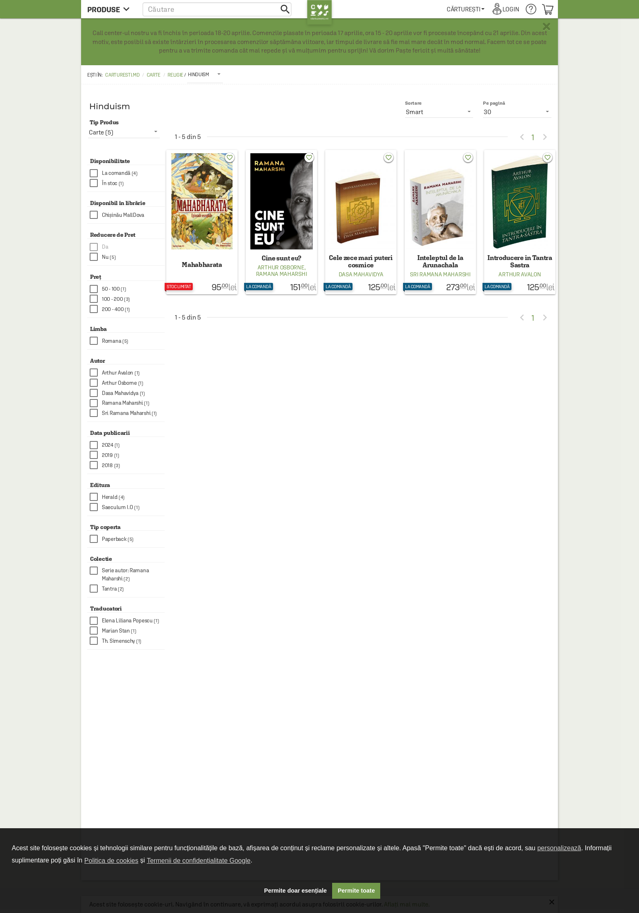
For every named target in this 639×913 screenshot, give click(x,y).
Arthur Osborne (281, 267)
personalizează (559, 848)
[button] (217, 9)
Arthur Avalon (519, 274)
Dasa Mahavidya (361, 274)
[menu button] (110, 9)
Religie (175, 75)
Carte (154, 75)
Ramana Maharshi (281, 274)
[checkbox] (127, 173)
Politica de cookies (111, 860)
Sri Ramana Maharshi (440, 274)
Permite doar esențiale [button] (295, 890)
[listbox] (205, 74)
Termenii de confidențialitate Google (198, 860)
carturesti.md (122, 75)
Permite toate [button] (356, 890)
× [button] (546, 26)
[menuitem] (465, 9)
